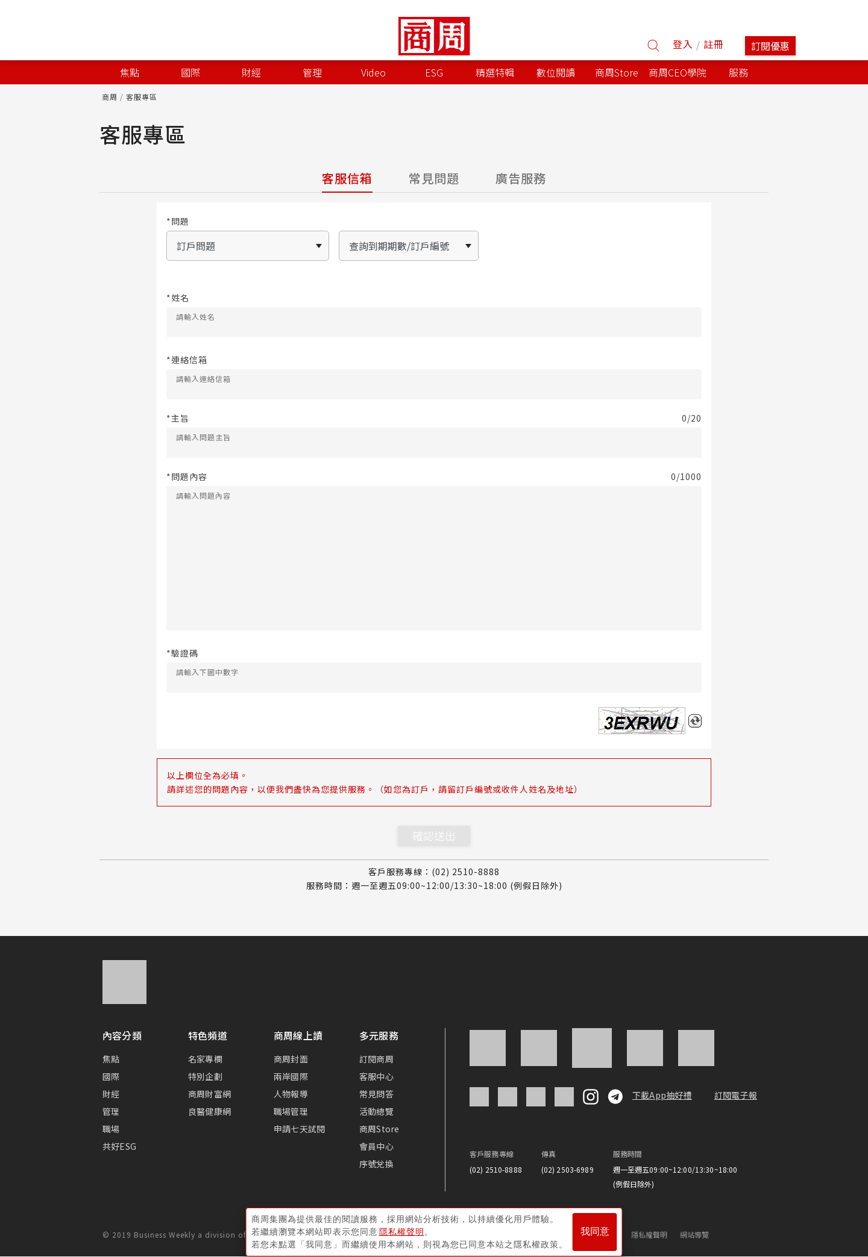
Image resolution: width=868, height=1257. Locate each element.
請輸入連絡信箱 (203, 378)
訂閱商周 (376, 1059)
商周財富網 (209, 1094)
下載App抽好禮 (662, 1095)
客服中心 (376, 1076)
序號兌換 (376, 1164)
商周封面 (291, 1059)
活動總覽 (376, 1111)
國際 (110, 1076)
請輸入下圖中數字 (207, 671)
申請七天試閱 (299, 1129)
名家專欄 (205, 1059)
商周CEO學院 (677, 72)
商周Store (616, 72)
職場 (110, 1129)
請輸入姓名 (195, 316)
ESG (434, 72)
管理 (110, 1111)
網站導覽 (694, 1234)
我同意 (594, 1228)
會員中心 (376, 1146)
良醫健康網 (209, 1111)
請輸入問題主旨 (203, 436)
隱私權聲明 (649, 1234)
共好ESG (119, 1146)
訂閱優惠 (770, 46)
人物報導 (291, 1094)
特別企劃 (205, 1076)
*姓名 (177, 297)
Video (373, 72)
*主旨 (434, 418)
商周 (110, 97)
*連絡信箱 (186, 359)
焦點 (110, 1059)
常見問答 (376, 1094)
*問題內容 (434, 476)
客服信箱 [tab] (347, 178)
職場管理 (291, 1111)
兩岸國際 (291, 1076)
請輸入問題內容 (203, 495)
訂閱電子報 (735, 1095)
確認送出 (434, 835)
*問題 (177, 221)
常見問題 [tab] (434, 178)
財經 (110, 1094)
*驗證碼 (182, 653)
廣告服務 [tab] (520, 178)
